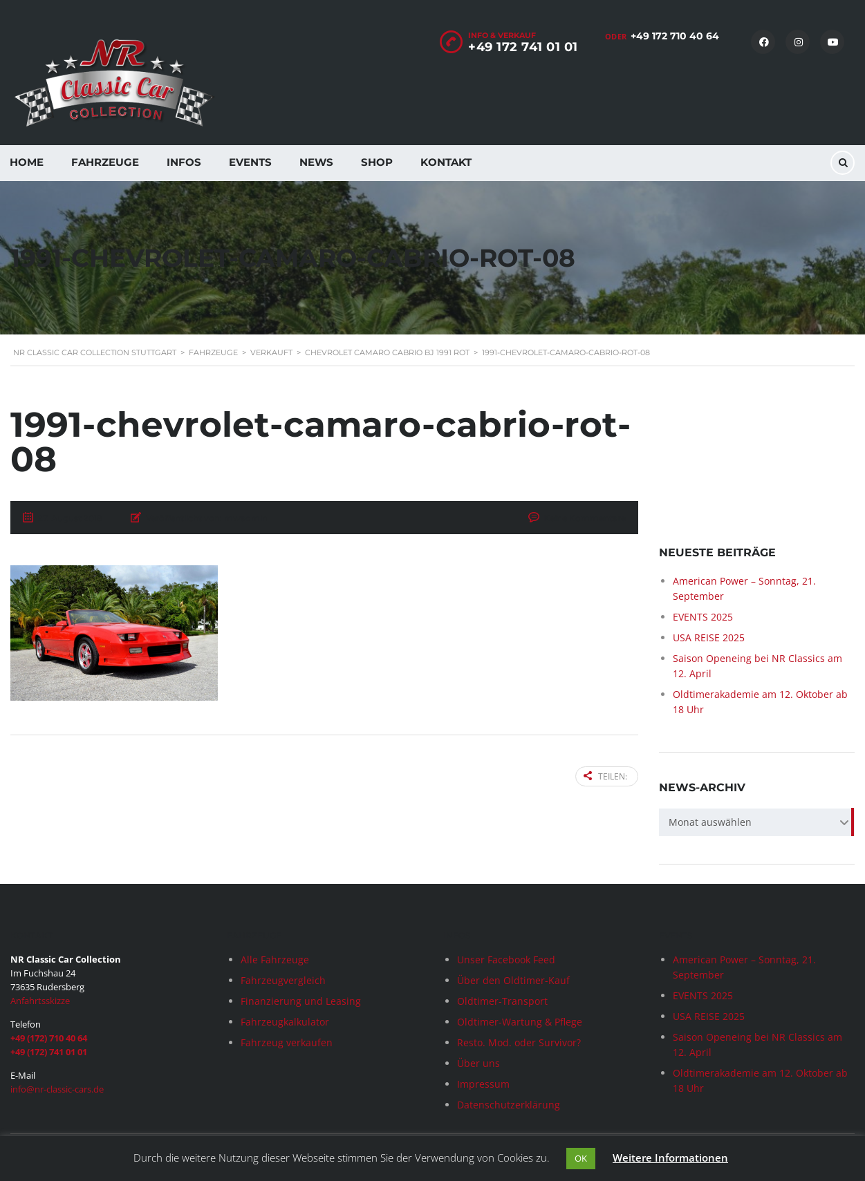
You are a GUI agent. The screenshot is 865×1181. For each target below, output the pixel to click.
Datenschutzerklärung (508, 1104)
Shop (377, 162)
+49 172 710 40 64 (675, 36)
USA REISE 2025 (709, 638)
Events (250, 162)
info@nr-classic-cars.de (57, 1089)
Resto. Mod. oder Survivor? (519, 1042)
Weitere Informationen (670, 1157)
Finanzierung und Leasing (301, 1001)
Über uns (478, 1063)
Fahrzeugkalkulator (285, 1021)
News (316, 162)
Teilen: (605, 776)
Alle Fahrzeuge (275, 959)
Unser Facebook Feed (506, 959)
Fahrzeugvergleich (283, 980)
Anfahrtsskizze (40, 1000)
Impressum (483, 1083)
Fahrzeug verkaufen (287, 1042)
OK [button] (581, 1158)
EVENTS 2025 (703, 617)
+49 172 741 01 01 (523, 47)
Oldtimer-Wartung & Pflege (519, 1021)
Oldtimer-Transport (502, 1001)
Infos (184, 162)
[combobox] (757, 823)
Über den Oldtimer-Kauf (513, 980)
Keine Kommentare (584, 518)
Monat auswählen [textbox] (710, 822)
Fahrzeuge (105, 162)
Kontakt (446, 162)
